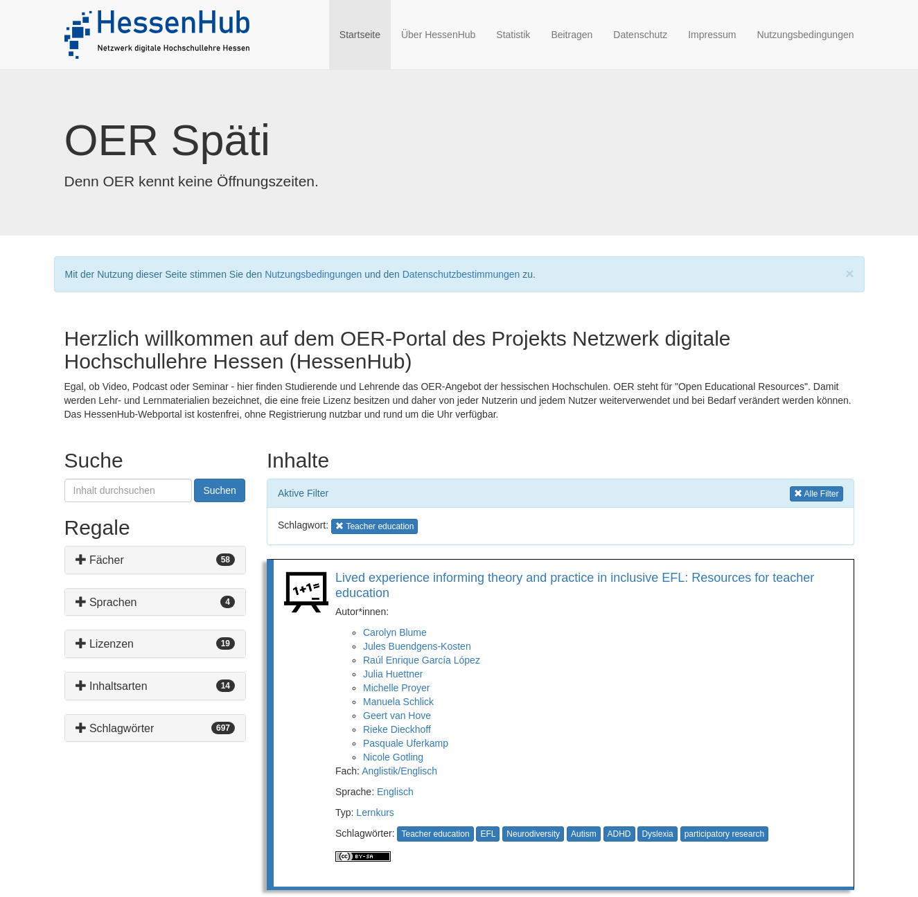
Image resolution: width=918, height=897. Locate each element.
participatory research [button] (724, 834)
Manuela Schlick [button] (398, 701)
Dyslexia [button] (657, 834)
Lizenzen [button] (105, 644)
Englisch (395, 791)
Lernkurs (375, 812)
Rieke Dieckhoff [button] (397, 729)
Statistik (513, 34)
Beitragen (571, 34)
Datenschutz (640, 34)
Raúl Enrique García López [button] (421, 660)
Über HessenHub (438, 34)
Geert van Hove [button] (397, 715)
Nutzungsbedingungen (805, 34)
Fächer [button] (100, 560)
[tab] (155, 560)
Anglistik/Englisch (399, 770)
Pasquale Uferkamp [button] (405, 743)
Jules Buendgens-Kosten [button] (417, 646)
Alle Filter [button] (816, 493)
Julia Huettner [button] (393, 674)
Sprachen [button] (106, 602)
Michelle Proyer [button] (396, 687)
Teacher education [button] (374, 525)
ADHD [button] (619, 834)
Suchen (219, 490)
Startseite (365, 33)
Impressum (712, 34)
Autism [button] (584, 834)
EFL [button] (487, 834)
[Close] (849, 273)
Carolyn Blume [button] (395, 632)
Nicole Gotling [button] (393, 757)
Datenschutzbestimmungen (461, 274)
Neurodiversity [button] (533, 834)
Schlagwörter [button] (115, 728)
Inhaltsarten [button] (112, 686)
